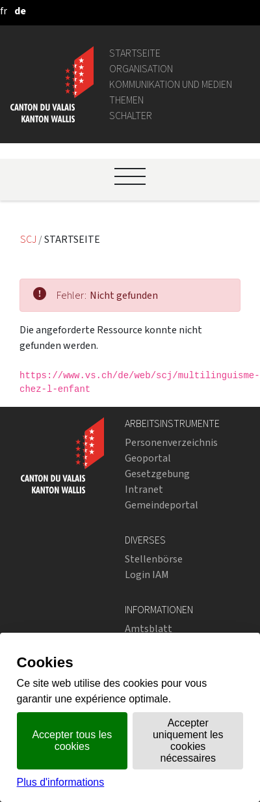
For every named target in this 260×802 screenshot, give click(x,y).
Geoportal (148, 458)
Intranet (144, 489)
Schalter (130, 115)
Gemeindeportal (161, 505)
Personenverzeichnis (171, 442)
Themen (126, 100)
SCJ (29, 239)
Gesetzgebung (157, 473)
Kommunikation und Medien (170, 84)
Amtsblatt (148, 628)
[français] (3, 11)
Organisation (141, 69)
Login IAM (147, 574)
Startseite (135, 53)
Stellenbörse (154, 559)
